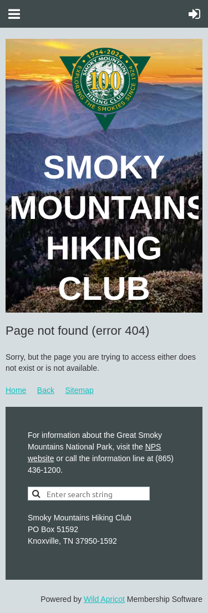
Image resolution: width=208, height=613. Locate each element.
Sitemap (79, 390)
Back (45, 390)
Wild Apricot (104, 599)
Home (16, 390)
